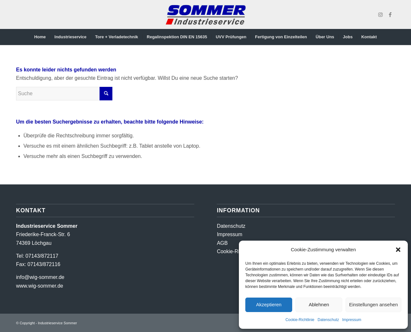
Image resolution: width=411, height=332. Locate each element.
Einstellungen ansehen (373, 304)
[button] (398, 249)
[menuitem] (40, 37)
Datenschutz (328, 320)
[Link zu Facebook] (390, 14)
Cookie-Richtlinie (299, 320)
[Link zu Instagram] (380, 14)
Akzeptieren (268, 304)
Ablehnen (319, 304)
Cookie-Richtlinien (237, 251)
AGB (222, 243)
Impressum (351, 320)
